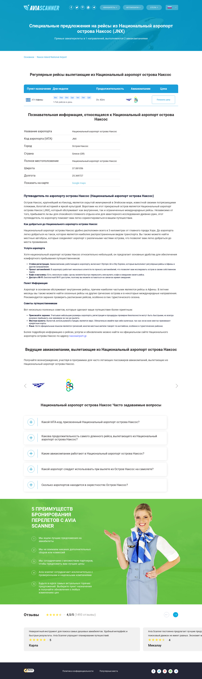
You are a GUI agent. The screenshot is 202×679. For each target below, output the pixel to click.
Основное (29, 57)
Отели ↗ (154, 7)
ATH (37, 100)
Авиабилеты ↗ (110, 7)
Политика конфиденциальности (77, 669)
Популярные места (109, 669)
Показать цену (163, 100)
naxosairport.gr (77, 336)
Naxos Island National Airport (52, 57)
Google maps (79, 183)
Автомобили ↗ (133, 7)
